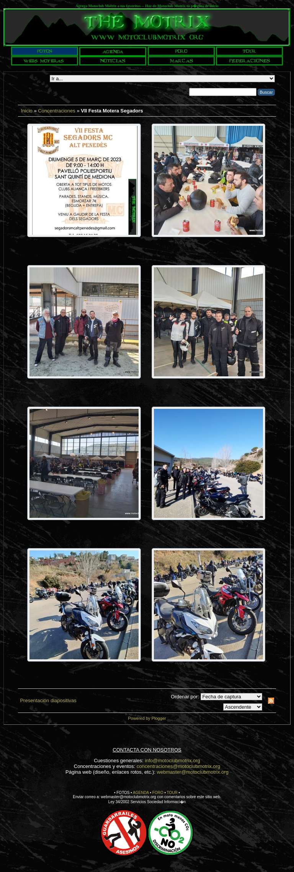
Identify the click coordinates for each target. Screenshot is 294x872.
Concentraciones (56, 111)
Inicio (26, 111)
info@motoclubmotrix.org (172, 760)
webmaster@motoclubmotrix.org (193, 772)
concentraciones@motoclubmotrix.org (178, 766)
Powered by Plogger (147, 718)
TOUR (172, 793)
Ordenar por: (185, 697)
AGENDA (141, 793)
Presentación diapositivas (48, 700)
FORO (157, 793)
